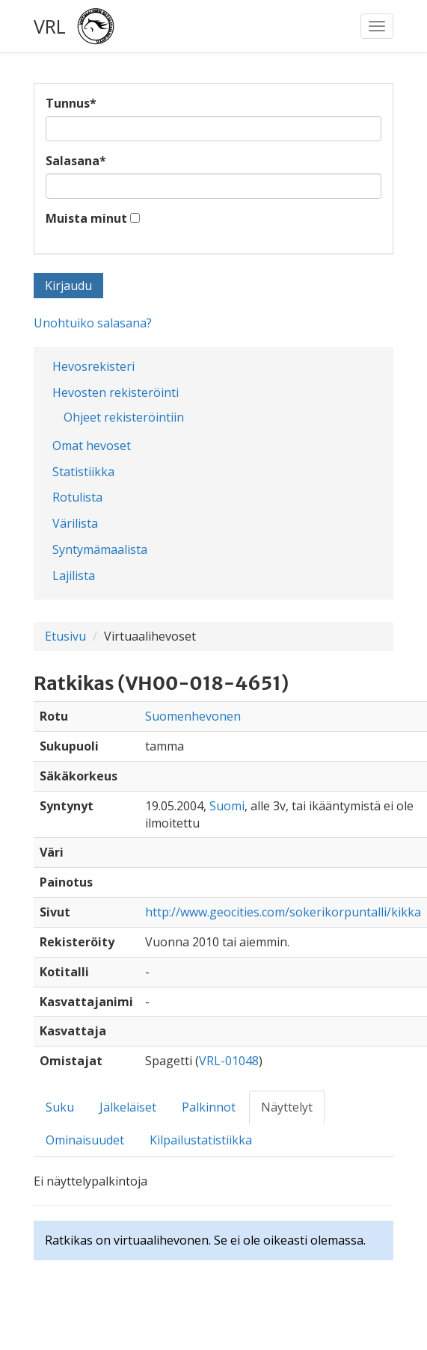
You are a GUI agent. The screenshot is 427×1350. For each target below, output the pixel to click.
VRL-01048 (229, 1060)
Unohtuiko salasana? (93, 323)
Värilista (75, 523)
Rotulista (77, 497)
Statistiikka (83, 471)
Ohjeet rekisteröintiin (124, 417)
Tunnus (71, 103)
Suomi (227, 806)
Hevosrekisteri (93, 366)
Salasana (76, 160)
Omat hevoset (91, 445)
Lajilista (73, 575)
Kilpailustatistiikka (201, 1140)
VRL (50, 26)
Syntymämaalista (99, 549)
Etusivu (65, 636)
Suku (60, 1107)
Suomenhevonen (193, 716)
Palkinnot (209, 1107)
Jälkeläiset (127, 1107)
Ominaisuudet (85, 1140)
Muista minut (86, 218)
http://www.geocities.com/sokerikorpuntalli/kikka (283, 912)
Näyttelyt (287, 1107)
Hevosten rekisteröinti (115, 392)
